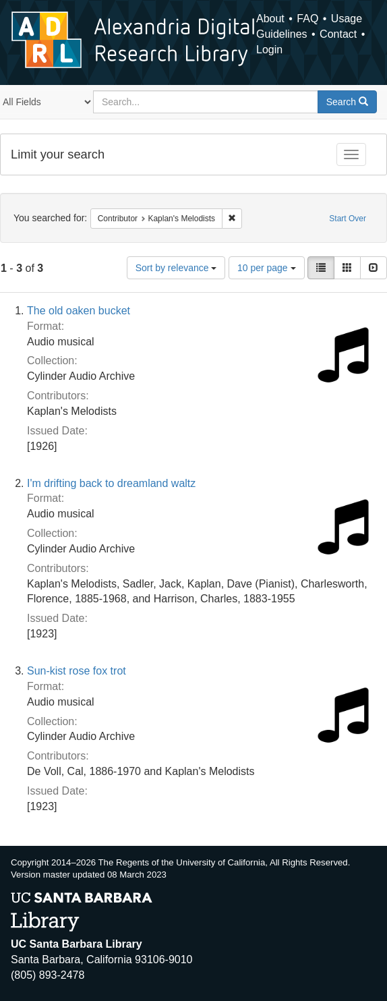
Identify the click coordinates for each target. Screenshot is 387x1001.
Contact (338, 34)
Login (269, 49)
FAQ (307, 18)
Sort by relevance (176, 267)
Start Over (347, 218)
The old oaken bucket (78, 310)
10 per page (266, 267)
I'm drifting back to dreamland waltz (111, 483)
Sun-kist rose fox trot (76, 671)
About (270, 18)
